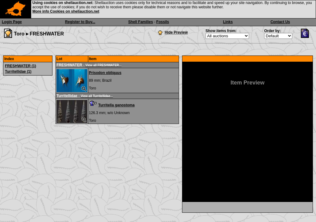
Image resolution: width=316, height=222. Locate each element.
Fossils (162, 22)
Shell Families (140, 22)
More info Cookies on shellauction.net (65, 11)
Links (228, 22)
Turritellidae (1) (18, 71)
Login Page (12, 22)
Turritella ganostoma (116, 105)
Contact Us (280, 22)
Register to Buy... (80, 22)
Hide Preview (176, 32)
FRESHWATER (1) (20, 66)
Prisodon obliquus (105, 73)
